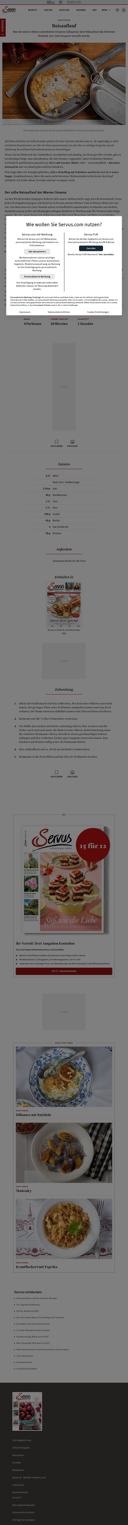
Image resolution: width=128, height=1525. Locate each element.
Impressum (24, 312)
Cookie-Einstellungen (98, 312)
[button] (91, 248)
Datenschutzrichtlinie (59, 312)
